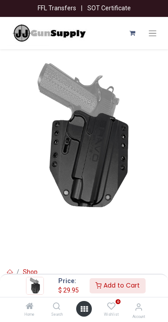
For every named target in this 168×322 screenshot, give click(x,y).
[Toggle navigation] (152, 33)
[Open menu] (84, 309)
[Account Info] (138, 307)
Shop (30, 271)
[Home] (30, 306)
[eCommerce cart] (132, 33)
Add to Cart (117, 285)
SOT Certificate (109, 8)
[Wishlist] (111, 306)
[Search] (56, 306)
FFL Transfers (57, 8)
